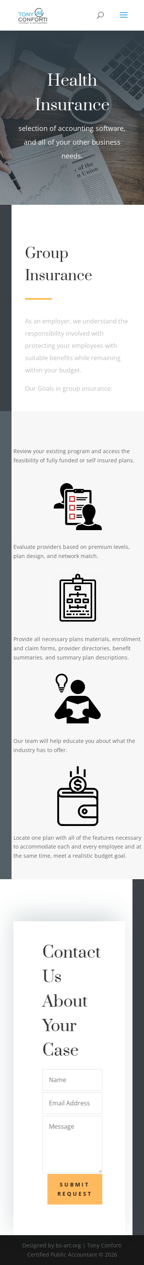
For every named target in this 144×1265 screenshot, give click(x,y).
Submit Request (77, 1189)
